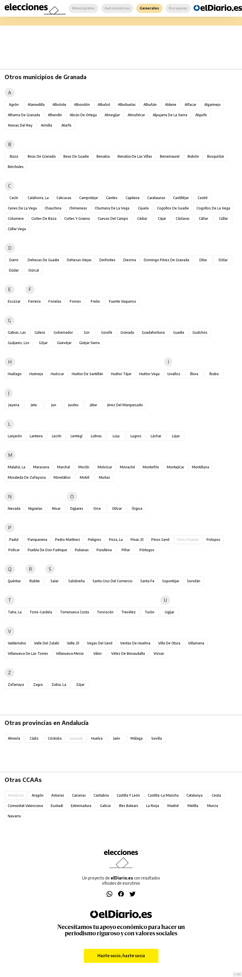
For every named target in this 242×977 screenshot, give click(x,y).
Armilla (46, 125)
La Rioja (152, 806)
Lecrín (56, 436)
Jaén (116, 738)
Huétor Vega (149, 374)
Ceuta (216, 795)
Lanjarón (15, 436)
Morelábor (62, 477)
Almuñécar (136, 115)
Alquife (201, 115)
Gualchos (199, 332)
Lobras (96, 436)
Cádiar (142, 218)
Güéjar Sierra (89, 343)
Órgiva (137, 508)
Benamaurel (169, 156)
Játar (93, 405)
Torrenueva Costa (74, 612)
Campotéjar (88, 198)
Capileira (132, 198)
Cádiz (34, 738)
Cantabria (101, 795)
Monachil (127, 467)
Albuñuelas (127, 104)
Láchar (156, 436)
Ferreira (34, 301)
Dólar (223, 260)
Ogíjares (76, 508)
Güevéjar (64, 343)
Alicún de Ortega (83, 115)
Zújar (80, 684)
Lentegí (76, 436)
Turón (149, 612)
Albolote (59, 104)
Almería (14, 738)
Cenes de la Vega (22, 208)
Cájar (162, 218)
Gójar (43, 343)
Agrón (14, 104)
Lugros (136, 436)
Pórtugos (146, 550)
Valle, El (73, 643)
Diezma (129, 260)
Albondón (82, 104)
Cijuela (143, 208)
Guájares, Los (18, 343)
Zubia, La (59, 684)
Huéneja (36, 374)
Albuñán (150, 104)
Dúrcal (34, 270)
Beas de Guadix (76, 156)
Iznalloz (173, 374)
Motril (84, 477)
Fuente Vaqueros (122, 301)
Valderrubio (17, 643)
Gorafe (106, 332)
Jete (34, 405)
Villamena (196, 643)
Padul (13, 539)
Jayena (13, 405)
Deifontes (107, 260)
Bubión (193, 156)
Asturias (57, 795)
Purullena (104, 550)
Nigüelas (35, 508)
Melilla (193, 806)
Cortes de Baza (43, 218)
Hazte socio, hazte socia (121, 955)
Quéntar (14, 581)
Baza (14, 156)
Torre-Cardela (40, 612)
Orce (97, 508)
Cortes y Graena (77, 218)
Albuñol (104, 104)
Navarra (14, 816)
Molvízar (105, 467)
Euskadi (57, 806)
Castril (202, 198)
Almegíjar (112, 115)
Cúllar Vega (17, 229)
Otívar (117, 508)
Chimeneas (78, 208)
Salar (54, 581)
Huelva (97, 738)
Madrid (173, 806)
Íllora (194, 374)
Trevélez (128, 612)
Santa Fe (147, 581)
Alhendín (55, 115)
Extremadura (81, 806)
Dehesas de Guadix (43, 260)
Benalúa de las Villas (135, 156)
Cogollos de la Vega (213, 208)
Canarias (79, 795)
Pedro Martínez (67, 539)
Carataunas (156, 198)
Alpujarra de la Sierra (170, 115)
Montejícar (175, 467)
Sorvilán (193, 581)
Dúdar (14, 270)
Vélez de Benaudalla (128, 653)
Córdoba (55, 738)
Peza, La (116, 539)
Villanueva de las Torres (28, 653)
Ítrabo (214, 374)
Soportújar (170, 581)
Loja (116, 436)
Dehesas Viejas (79, 260)
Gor (87, 332)
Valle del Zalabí (46, 643)
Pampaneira (37, 539)
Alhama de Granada (24, 115)
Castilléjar (181, 198)
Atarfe (66, 125)
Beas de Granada (42, 156)
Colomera (16, 218)
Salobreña (76, 581)
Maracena (41, 467)
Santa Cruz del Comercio (112, 581)
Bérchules (16, 167)
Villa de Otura (169, 643)
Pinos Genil (160, 539)
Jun (53, 405)
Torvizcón (105, 612)
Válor (97, 653)
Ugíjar (169, 612)
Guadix (178, 332)
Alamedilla (36, 104)
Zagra (38, 684)
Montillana (200, 467)
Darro (13, 260)
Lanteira (36, 436)
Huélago (15, 374)
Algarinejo (212, 104)
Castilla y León (128, 795)
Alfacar (190, 104)
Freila (95, 301)
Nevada (14, 508)
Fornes (75, 301)
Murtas (104, 477)
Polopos (213, 539)
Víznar (159, 653)
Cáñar (203, 218)
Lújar (176, 436)
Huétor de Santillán (87, 374)
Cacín (14, 198)
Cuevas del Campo (113, 218)
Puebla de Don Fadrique (47, 550)
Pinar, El (137, 539)
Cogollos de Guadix (173, 208)
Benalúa (103, 156)
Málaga (137, 738)
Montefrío (151, 467)
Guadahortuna (153, 332)
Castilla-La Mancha (163, 795)
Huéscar (57, 374)
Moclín (83, 467)
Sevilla (156, 738)
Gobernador (63, 332)
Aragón (38, 795)
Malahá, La (16, 467)
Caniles (112, 198)
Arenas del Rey (20, 125)
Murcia (212, 806)
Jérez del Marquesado (125, 405)
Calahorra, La (38, 198)
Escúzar (14, 301)
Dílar (203, 260)
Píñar (126, 550)
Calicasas (63, 198)
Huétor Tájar (121, 374)
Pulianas (82, 550)
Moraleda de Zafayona (27, 477)
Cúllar (223, 218)
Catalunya (194, 795)
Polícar (14, 550)
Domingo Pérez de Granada (166, 260)
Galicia (105, 806)
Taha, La (15, 612)
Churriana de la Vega (112, 208)
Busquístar (215, 156)
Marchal (63, 467)
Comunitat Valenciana (25, 806)
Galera (40, 332)
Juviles (73, 405)
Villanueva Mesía (70, 653)
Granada (127, 332)
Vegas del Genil (99, 643)
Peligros (94, 539)
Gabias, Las (17, 332)
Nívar (56, 508)
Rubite (34, 581)
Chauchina (53, 208)
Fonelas (54, 301)
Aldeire (170, 104)
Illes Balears (128, 806)
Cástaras (183, 218)
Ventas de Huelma (135, 643)
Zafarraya (16, 684)
